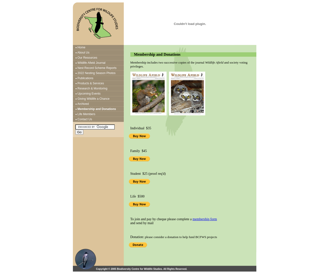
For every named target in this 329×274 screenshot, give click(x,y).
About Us (83, 52)
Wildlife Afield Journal (91, 63)
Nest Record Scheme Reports (97, 68)
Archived (83, 104)
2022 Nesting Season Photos (96, 73)
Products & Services (91, 83)
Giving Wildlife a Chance (94, 98)
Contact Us (85, 119)
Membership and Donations (97, 109)
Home (81, 47)
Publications (85, 78)
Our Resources (87, 57)
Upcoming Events (89, 93)
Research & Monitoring (92, 88)
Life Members (86, 114)
